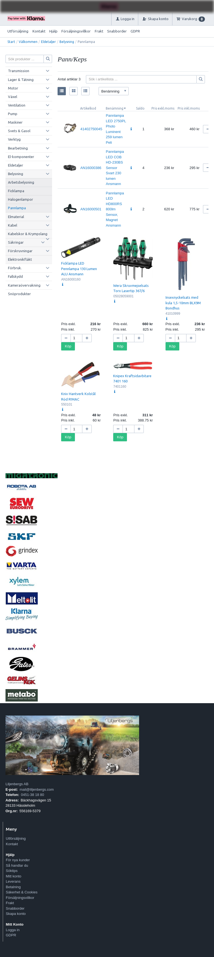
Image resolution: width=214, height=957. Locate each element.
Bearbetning (18, 148)
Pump (12, 114)
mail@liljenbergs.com (37, 789)
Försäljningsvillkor (76, 31)
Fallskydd (15, 276)
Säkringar (16, 242)
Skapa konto (16, 914)
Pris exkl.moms (162, 108)
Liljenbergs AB (17, 784)
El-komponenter (21, 157)
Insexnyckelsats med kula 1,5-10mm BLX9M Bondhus (183, 302)
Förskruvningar (20, 251)
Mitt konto (13, 876)
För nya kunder (18, 860)
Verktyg (14, 139)
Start (11, 42)
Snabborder (117, 31)
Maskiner (15, 122)
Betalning (13, 887)
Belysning (66, 42)
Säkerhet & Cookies (21, 892)
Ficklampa (16, 191)
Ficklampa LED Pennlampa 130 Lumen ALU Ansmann (79, 268)
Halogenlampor (20, 199)
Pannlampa (17, 208)
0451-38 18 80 (32, 795)
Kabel (12, 225)
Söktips (12, 871)
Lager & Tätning (21, 79)
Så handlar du (17, 865)
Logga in (13, 930)
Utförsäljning (17, 31)
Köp (68, 346)
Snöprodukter (19, 294)
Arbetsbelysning (21, 182)
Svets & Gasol (19, 131)
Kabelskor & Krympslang (27, 234)
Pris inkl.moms (189, 108)
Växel (12, 97)
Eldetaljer (48, 42)
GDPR (135, 31)
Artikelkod (88, 108)
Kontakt (38, 31)
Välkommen (28, 42)
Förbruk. (15, 268)
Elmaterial (16, 217)
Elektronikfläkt (20, 259)
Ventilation (16, 105)
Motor (13, 88)
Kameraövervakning (24, 285)
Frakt (99, 31)
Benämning (114, 108)
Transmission (18, 71)
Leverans (13, 881)
